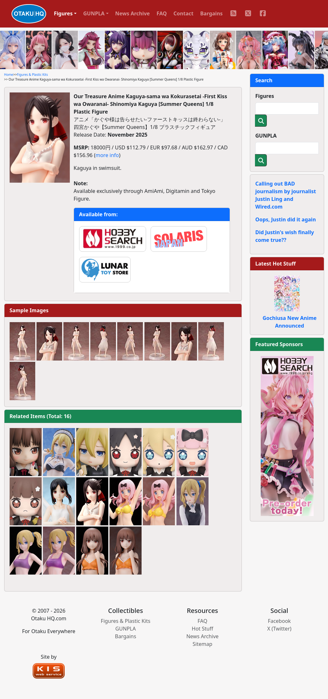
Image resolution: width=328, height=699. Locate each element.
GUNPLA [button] (94, 13)
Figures (264, 95)
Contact (183, 13)
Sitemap (202, 643)
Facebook (279, 620)
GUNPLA (266, 135)
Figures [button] (63, 13)
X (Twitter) (279, 628)
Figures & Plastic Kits (32, 74)
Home (8, 74)
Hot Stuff (202, 628)
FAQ (162, 13)
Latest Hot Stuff (275, 263)
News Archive (132, 13)
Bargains (211, 13)
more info (107, 155)
